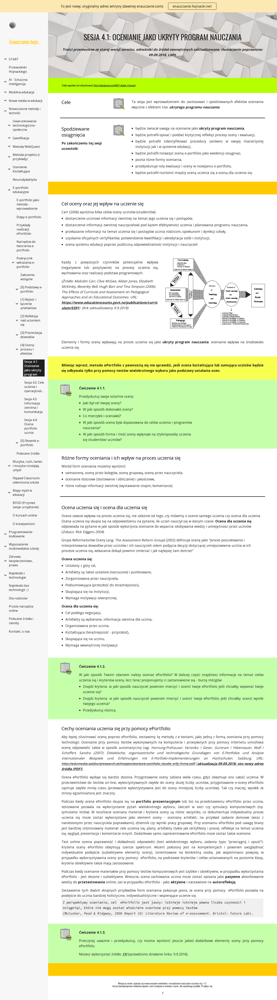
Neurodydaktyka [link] (25, 179)
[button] (272, 17)
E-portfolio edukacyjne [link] (21, 190)
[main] (162, 37)
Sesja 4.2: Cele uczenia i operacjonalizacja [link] (34, 386)
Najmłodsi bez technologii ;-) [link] (19, 587)
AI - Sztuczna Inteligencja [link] (18, 82)
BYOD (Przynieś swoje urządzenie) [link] (26, 505)
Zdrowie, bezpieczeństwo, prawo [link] (21, 560)
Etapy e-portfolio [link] (29, 217)
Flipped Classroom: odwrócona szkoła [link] (26, 480)
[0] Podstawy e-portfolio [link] (31, 289)
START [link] (14, 59)
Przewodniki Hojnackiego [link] (18, 69)
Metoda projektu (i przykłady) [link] (26, 157)
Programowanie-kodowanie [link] (21, 534)
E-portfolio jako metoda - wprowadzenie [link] (28, 204)
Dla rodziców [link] (18, 598)
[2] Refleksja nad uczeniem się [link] (30, 320)
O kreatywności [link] (24, 524)
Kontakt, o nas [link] (19, 631)
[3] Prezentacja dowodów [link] (31, 335)
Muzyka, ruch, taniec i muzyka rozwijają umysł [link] (27, 465)
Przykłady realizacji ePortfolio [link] (24, 229)
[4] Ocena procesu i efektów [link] (27, 349)
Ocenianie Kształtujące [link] (21, 169)
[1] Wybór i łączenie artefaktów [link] (28, 303)
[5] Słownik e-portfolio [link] (30, 443)
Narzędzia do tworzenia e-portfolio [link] (26, 246)
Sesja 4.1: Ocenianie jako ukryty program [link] (32, 367)
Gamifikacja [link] (21, 138)
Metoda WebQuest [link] (26, 146)
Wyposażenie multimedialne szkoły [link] (24, 546)
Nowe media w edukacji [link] (25, 101)
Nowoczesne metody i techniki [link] (24, 111)
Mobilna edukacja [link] (21, 92)
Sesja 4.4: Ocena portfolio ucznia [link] (30, 426)
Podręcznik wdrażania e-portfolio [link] (26, 262)
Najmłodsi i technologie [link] (17, 575)
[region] (138, 6)
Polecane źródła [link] (28, 453)
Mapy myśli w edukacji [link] (22, 492)
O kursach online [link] (25, 515)
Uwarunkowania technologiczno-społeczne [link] (24, 125)
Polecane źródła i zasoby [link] (21, 621)
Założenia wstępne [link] (27, 277)
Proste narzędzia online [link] (21, 608)
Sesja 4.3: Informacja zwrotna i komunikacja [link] (33, 405)
